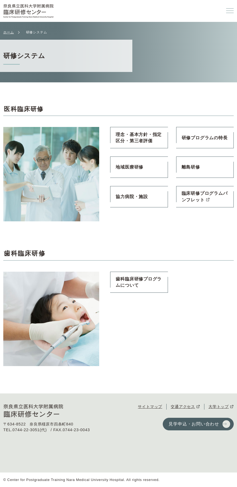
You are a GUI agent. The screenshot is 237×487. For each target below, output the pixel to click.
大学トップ (219, 406)
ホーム (8, 32)
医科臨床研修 (24, 108)
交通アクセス (183, 406)
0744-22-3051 (26, 430)
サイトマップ (150, 406)
